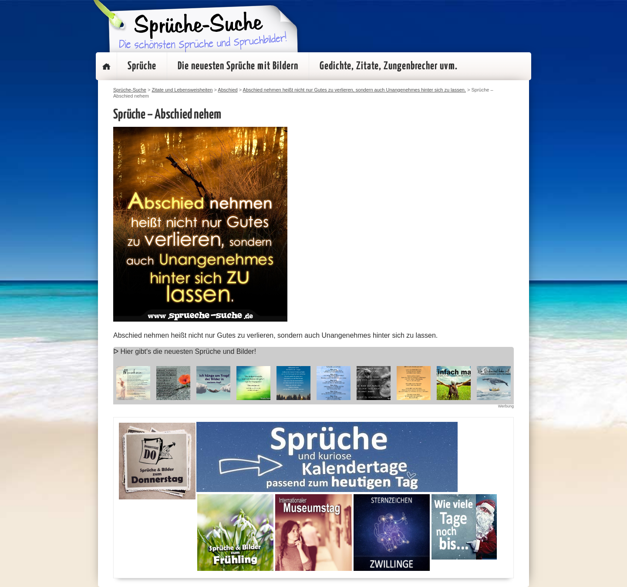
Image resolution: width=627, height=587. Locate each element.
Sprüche (142, 66)
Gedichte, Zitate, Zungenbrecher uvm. (389, 66)
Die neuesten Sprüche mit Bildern (238, 66)
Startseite (106, 66)
